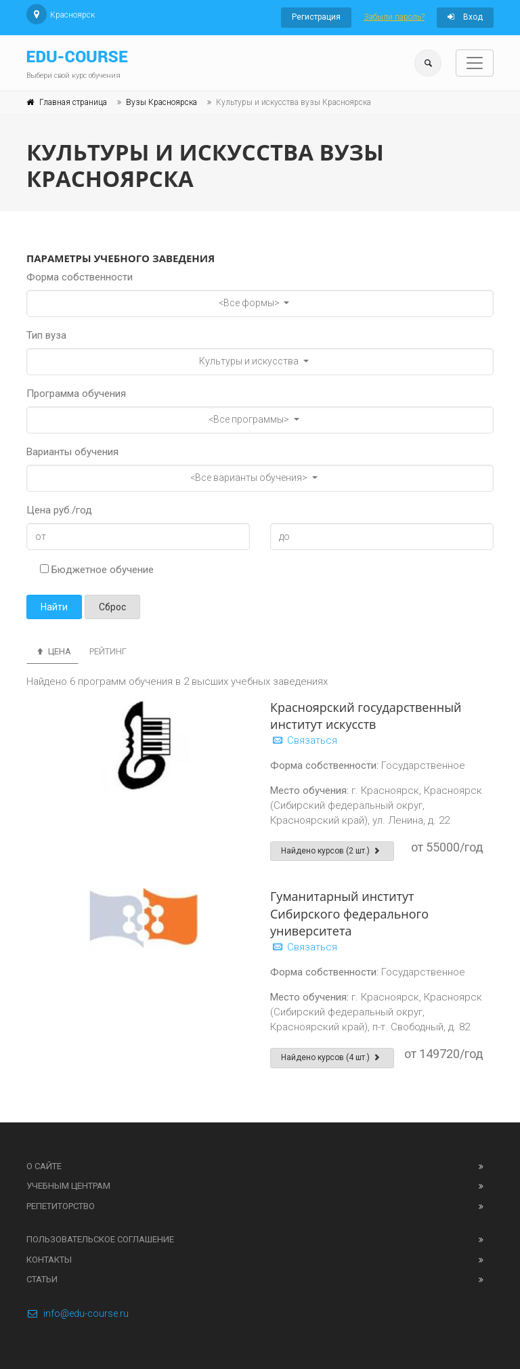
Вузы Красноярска (161, 102)
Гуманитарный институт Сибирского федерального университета (349, 913)
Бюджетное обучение (97, 570)
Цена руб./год (59, 510)
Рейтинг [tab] (108, 651)
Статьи (42, 1279)
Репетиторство (60, 1206)
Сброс (112, 607)
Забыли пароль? (394, 17)
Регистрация (316, 17)
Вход (465, 17)
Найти (54, 607)
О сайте (44, 1166)
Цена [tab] (52, 651)
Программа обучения (76, 393)
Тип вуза (46, 335)
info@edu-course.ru (77, 1313)
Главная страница (73, 102)
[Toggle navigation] (475, 63)
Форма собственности (79, 277)
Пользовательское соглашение (100, 1239)
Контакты (49, 1260)
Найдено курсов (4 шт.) (332, 1057)
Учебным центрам (68, 1186)
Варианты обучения (72, 452)
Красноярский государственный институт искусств (365, 715)
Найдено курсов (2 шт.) (332, 851)
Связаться (303, 740)
